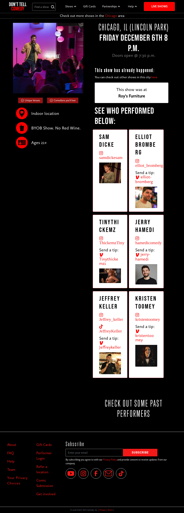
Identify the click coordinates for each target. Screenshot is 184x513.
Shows (69, 6)
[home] (17, 6)
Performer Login (44, 455)
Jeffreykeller (110, 345)
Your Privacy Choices (17, 480)
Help (131, 6)
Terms (110, 510)
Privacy (102, 510)
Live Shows (159, 6)
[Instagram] (83, 473)
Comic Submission (44, 483)
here (154, 77)
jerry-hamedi (142, 257)
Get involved (46, 494)
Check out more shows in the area (92, 15)
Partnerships (109, 6)
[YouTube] (71, 473)
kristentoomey (144, 335)
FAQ (10, 453)
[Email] (108, 473)
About (11, 445)
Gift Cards (89, 6)
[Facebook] (96, 473)
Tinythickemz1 (108, 259)
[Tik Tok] (121, 473)
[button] (70, 6)
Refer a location (42, 469)
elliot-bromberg (144, 179)
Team (11, 469)
